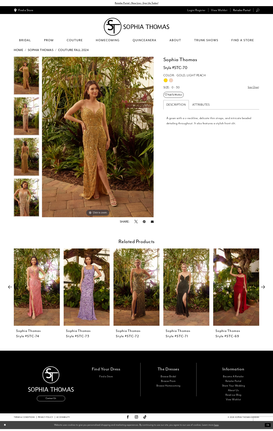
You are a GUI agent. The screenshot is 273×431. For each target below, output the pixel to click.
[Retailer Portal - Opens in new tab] (241, 11)
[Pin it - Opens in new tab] (144, 222)
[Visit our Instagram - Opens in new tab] (136, 419)
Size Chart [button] (252, 88)
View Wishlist (233, 400)
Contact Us (51, 400)
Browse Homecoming (168, 386)
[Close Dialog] (5, 427)
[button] (196, 11)
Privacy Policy (45, 419)
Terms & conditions (24, 419)
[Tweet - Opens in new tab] (136, 222)
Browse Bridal (168, 377)
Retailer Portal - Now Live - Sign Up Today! (136, 3)
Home (18, 51)
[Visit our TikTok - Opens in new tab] (145, 419)
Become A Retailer (233, 377)
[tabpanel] (26, 77)
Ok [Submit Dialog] (267, 426)
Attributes (201, 107)
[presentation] (37, 287)
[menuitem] (23, 11)
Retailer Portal (233, 381)
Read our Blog (233, 395)
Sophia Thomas (41, 51)
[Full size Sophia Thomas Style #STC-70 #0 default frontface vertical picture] (98, 137)
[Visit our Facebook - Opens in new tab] (128, 419)
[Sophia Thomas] (136, 27)
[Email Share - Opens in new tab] (152, 222)
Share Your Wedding (233, 386)
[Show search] (257, 10)
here (216, 426)
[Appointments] (23, 11)
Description (176, 107)
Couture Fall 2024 (73, 51)
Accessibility (63, 419)
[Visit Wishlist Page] (219, 11)
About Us (233, 390)
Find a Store (106, 377)
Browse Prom (168, 381)
